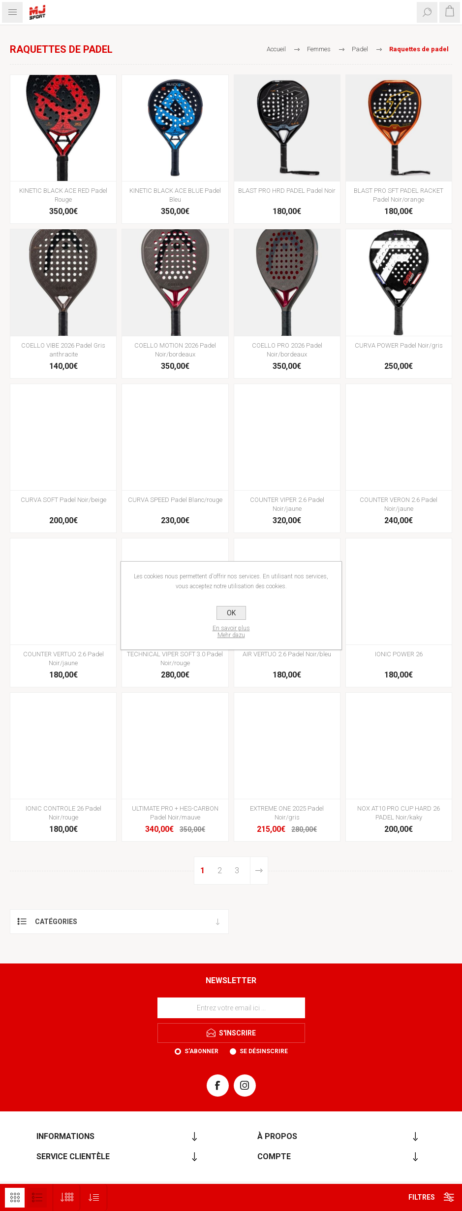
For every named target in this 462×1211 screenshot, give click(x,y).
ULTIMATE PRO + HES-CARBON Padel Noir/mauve (175, 813)
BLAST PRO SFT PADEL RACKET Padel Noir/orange (398, 195)
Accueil (276, 49)
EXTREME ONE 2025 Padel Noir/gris (287, 813)
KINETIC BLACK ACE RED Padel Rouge (63, 195)
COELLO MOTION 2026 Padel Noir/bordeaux (175, 350)
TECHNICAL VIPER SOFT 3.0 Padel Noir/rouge (175, 658)
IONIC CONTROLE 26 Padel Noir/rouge (63, 813)
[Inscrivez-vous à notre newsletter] (231, 1007)
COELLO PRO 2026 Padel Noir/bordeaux (287, 350)
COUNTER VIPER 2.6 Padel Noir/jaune (287, 504)
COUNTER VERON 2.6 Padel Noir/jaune (398, 504)
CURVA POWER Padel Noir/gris (399, 345)
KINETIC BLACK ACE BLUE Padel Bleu (175, 195)
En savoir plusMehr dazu (231, 632)
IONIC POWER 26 (399, 654)
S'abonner (201, 1051)
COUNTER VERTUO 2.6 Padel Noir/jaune (63, 658)
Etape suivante (259, 870)
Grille (15, 1198)
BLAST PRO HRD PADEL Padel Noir (287, 190)
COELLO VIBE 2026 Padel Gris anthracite (63, 350)
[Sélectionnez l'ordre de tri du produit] (93, 1197)
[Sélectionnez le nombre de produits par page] (66, 1197)
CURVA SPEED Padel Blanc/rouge (175, 499)
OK (231, 613)
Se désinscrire (264, 1051)
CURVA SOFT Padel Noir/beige (63, 499)
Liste (37, 1198)
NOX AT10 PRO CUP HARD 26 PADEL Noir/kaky (398, 813)
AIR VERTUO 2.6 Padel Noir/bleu (287, 654)
